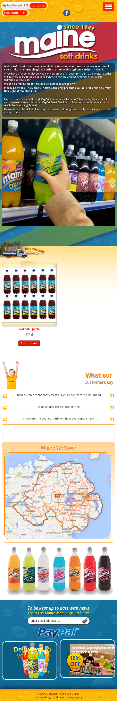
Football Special (29, 329)
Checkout (10, 13)
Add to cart (29, 343)
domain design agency (69, 697)
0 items (38, 6)
